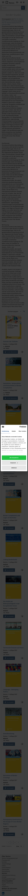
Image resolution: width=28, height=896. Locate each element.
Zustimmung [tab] (5, 431)
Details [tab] (14, 431)
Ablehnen (14, 467)
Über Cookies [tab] (22, 431)
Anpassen (14, 462)
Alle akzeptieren (14, 457)
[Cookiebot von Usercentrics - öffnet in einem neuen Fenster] (19, 427)
